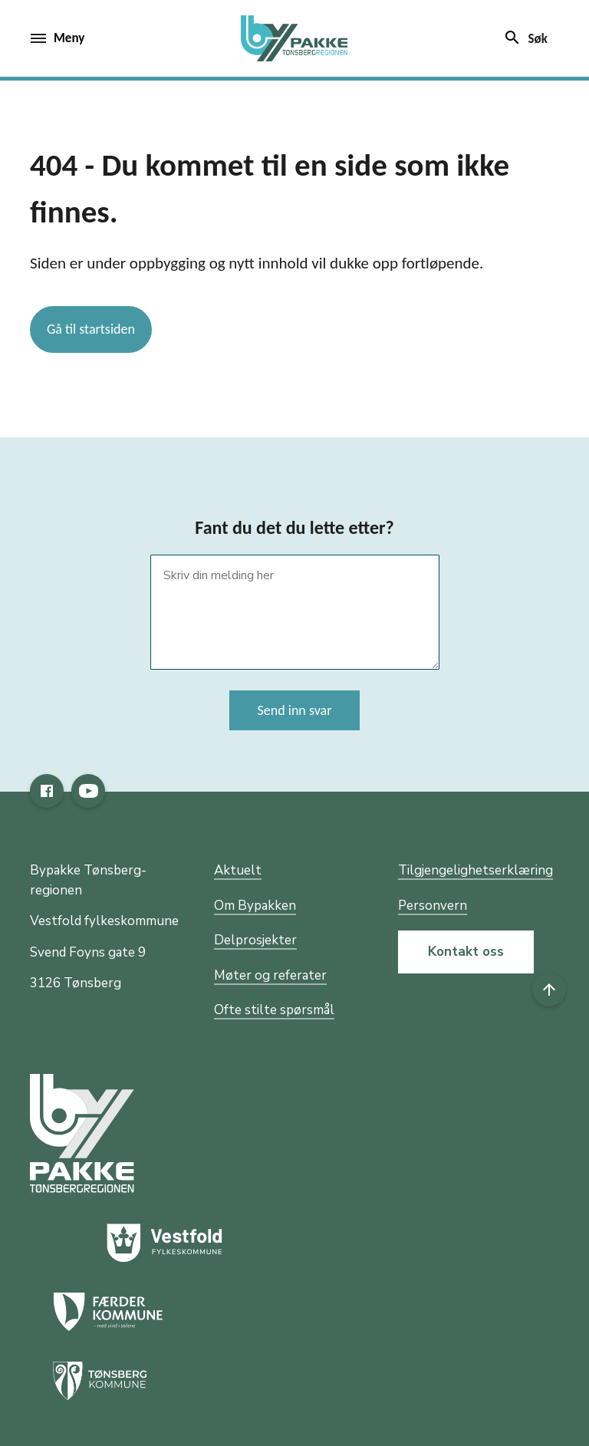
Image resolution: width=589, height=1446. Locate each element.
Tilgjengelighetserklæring (475, 870)
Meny (57, 38)
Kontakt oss (466, 951)
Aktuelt (238, 870)
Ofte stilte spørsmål (274, 1010)
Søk (525, 37)
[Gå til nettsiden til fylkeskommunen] (82, 1133)
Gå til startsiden (91, 329)
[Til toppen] (549, 989)
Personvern (432, 905)
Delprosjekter (255, 940)
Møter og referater (270, 975)
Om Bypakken (255, 905)
